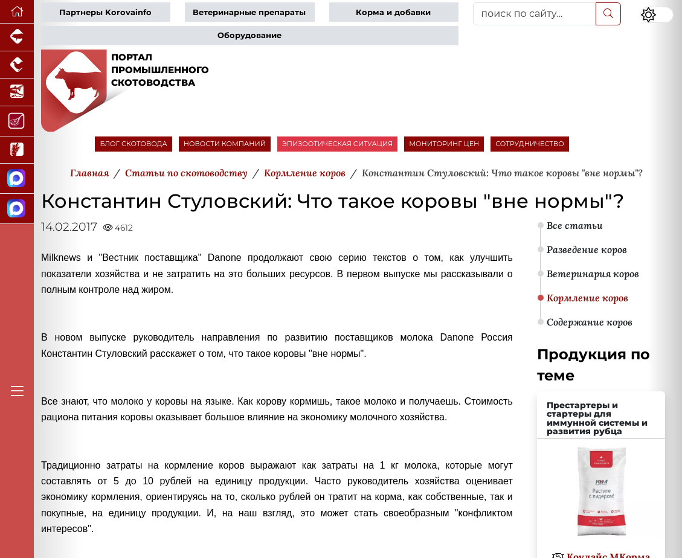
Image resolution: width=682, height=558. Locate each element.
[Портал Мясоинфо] (17, 121)
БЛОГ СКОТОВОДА (133, 144)
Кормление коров (587, 298)
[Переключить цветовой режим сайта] (657, 15)
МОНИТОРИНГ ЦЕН (444, 144)
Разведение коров (587, 249)
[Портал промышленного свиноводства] (17, 37)
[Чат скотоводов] (17, 209)
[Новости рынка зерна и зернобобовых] (17, 150)
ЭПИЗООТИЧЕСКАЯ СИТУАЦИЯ (337, 144)
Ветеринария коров (593, 274)
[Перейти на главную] (17, 12)
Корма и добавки (393, 12)
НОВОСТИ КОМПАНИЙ (225, 144)
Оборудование (249, 35)
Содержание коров (589, 322)
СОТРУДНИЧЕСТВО (529, 144)
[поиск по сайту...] (534, 13)
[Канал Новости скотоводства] (17, 179)
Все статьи (575, 225)
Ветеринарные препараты (249, 12)
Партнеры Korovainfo (105, 12)
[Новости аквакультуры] (17, 92)
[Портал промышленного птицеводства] (17, 65)
